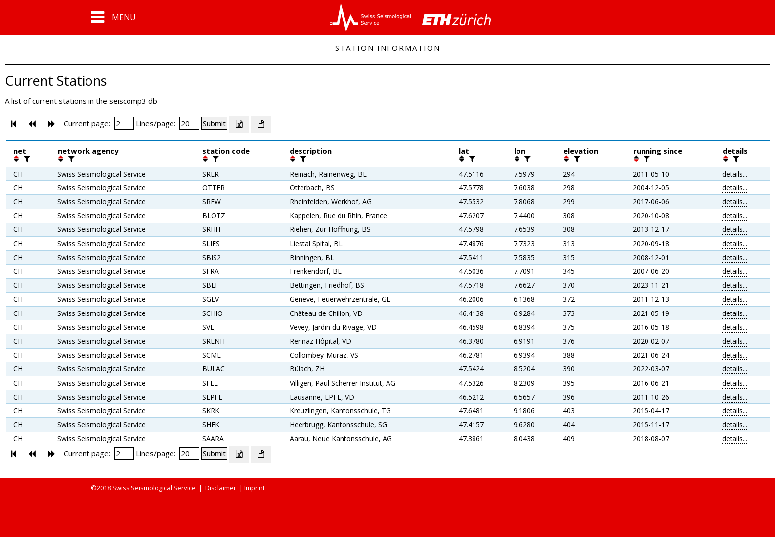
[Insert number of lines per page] (189, 123)
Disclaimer (220, 487)
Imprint (254, 487)
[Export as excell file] (239, 124)
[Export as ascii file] (261, 124)
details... (734, 174)
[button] (113, 17)
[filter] (25, 159)
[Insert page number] (124, 123)
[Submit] (214, 123)
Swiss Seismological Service (154, 487)
